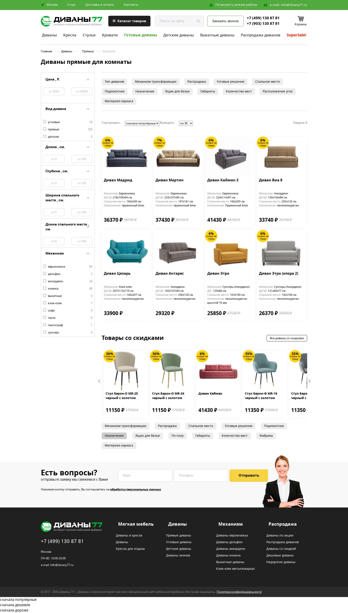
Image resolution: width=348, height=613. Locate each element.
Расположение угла (278, 91)
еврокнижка (67, 267)
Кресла (69, 35)
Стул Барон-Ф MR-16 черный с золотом (261, 396)
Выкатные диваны (217, 35)
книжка (67, 289)
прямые (67, 129)
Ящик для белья (177, 91)
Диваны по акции (279, 536)
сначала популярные (174, 599)
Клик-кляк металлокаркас (235, 569)
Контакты (131, 5)
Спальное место (267, 81)
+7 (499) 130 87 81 (263, 18)
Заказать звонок (225, 21)
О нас (71, 5)
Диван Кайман (210, 394)
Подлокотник (115, 91)
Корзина (300, 24)
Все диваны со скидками (287, 338)
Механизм (230, 524)
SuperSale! (296, 35)
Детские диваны (178, 35)
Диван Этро (218, 273)
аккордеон (67, 281)
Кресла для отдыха (130, 549)
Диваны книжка (228, 556)
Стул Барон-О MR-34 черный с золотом (168, 396)
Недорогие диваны (280, 562)
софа (67, 311)
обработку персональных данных (135, 489)
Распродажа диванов (260, 35)
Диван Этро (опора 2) (278, 273)
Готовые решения (230, 81)
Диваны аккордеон (230, 549)
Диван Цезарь (117, 273)
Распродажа (196, 81)
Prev (99, 381)
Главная (46, 51)
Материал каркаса (119, 101)
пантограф (67, 325)
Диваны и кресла (129, 536)
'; (142, 123)
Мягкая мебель (136, 524)
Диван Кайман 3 (222, 180)
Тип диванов (114, 81)
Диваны (49, 35)
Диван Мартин (170, 180)
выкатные (67, 296)
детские (67, 137)
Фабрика (266, 435)
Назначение (144, 91)
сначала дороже (174, 610)
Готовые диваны (140, 35)
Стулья (89, 35)
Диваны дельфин (229, 542)
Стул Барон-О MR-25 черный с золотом (122, 396)
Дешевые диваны (280, 556)
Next (309, 381)
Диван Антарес (170, 273)
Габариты (207, 91)
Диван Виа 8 (270, 180)
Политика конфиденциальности (239, 592)
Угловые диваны (179, 542)
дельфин (67, 274)
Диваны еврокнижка (232, 536)
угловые (67, 122)
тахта (67, 318)
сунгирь (67, 333)
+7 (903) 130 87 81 (263, 24)
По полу (178, 435)
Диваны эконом (178, 556)
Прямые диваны (178, 536)
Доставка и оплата (99, 5)
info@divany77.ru (294, 5)
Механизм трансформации (155, 81)
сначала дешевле (174, 605)
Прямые (88, 51)
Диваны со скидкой (281, 549)
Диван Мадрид (118, 180)
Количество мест (239, 91)
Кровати (110, 35)
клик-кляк (67, 303)
